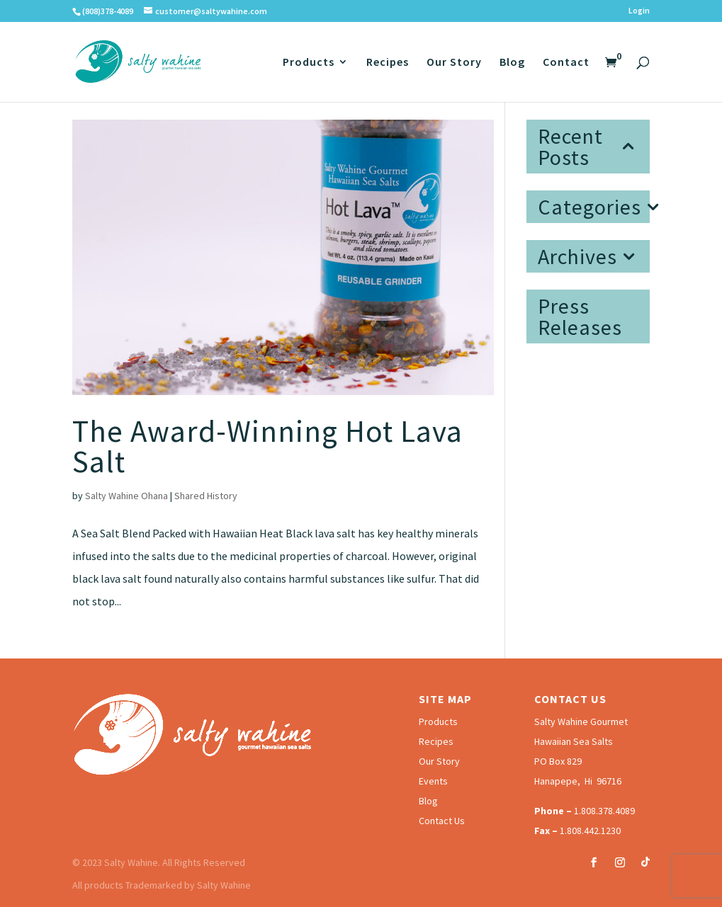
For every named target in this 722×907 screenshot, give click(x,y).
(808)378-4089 (107, 11)
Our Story (454, 63)
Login (639, 11)
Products (308, 63)
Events (433, 781)
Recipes (387, 63)
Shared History (205, 495)
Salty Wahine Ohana (126, 495)
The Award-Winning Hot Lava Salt (267, 446)
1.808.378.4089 (604, 810)
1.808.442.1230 (590, 830)
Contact (566, 63)
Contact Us (442, 820)
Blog (512, 63)
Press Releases (580, 316)
